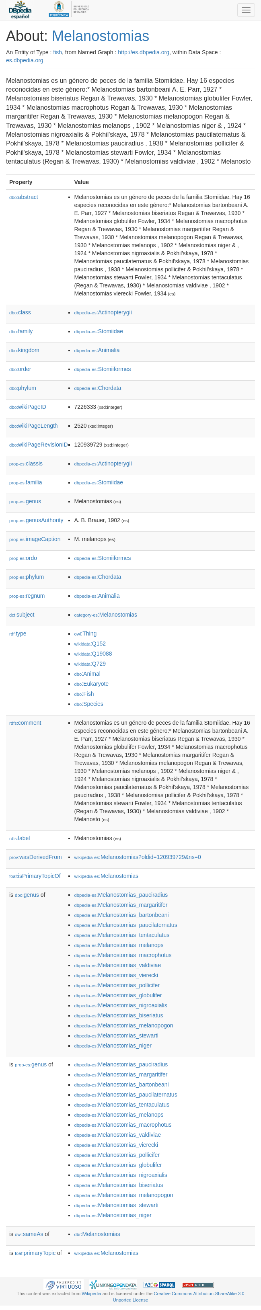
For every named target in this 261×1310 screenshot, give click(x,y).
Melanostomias (100, 36)
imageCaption (34, 539)
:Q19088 (93, 653)
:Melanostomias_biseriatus (118, 1015)
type (18, 633)
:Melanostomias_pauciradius (121, 895)
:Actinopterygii (103, 312)
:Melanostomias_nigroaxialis (120, 1005)
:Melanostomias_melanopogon (123, 1025)
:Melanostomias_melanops (119, 945)
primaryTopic (35, 1253)
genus (25, 501)
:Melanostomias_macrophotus (123, 955)
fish (57, 52)
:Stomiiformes (102, 369)
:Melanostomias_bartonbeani (121, 915)
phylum (22, 388)
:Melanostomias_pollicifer (117, 985)
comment (25, 723)
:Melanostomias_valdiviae (117, 965)
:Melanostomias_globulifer (118, 995)
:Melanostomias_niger (113, 1045)
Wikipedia (91, 1293)
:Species (88, 704)
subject (21, 614)
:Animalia (97, 350)
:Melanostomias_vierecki (116, 975)
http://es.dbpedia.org (143, 52)
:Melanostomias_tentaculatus (122, 935)
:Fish (84, 694)
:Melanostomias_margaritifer (121, 905)
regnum (27, 595)
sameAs (29, 1234)
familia (25, 482)
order (20, 369)
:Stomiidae (98, 331)
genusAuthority (36, 520)
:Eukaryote (91, 684)
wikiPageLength (33, 425)
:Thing (85, 633)
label (19, 838)
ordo (23, 558)
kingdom (24, 350)
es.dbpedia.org (24, 60)
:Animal (87, 673)
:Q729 (90, 663)
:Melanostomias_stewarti (116, 1035)
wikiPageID (27, 407)
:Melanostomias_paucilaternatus (125, 925)
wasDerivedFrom (35, 857)
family (21, 331)
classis (26, 463)
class (20, 312)
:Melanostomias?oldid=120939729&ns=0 (137, 857)
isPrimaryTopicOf (35, 876)
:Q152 (90, 643)
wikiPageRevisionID (38, 444)
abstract (23, 197)
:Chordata (97, 388)
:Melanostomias (106, 614)
